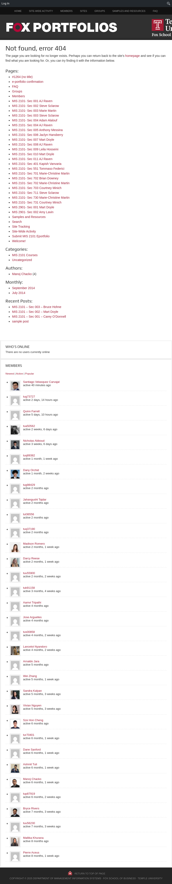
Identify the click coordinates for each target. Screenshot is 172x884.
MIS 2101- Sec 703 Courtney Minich (37, 188)
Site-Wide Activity (41, 11)
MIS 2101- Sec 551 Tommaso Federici (38, 168)
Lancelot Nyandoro (35, 646)
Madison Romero (34, 543)
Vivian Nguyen (32, 705)
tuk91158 (29, 587)
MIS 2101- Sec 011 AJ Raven (32, 159)
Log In (5, 3)
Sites (83, 11)
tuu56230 (29, 823)
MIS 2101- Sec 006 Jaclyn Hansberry (37, 135)
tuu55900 (29, 573)
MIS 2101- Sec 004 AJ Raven (32, 125)
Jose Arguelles (32, 617)
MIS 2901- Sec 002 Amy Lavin (32, 212)
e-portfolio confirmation (27, 81)
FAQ (155, 11)
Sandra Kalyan (32, 690)
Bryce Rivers (31, 808)
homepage (132, 56)
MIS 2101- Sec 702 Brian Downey (35, 178)
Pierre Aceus (31, 852)
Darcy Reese (31, 558)
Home (18, 11)
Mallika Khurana (33, 837)
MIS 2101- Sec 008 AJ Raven (32, 144)
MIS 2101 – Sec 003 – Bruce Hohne (36, 307)
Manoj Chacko (22, 274)
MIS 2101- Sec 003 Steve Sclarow (35, 115)
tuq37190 (29, 529)
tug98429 (29, 484)
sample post (20, 321)
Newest (9, 373)
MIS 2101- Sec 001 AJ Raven (32, 101)
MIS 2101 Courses (25, 255)
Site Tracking (21, 226)
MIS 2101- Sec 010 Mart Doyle (33, 154)
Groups (99, 11)
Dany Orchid (31, 470)
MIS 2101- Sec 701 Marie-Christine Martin (40, 173)
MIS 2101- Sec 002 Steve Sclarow (35, 106)
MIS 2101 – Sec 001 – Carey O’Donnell (39, 316)
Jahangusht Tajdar (34, 499)
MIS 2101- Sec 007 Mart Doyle (33, 139)
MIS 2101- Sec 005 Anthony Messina (37, 130)
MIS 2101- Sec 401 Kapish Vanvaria (37, 164)
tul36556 (28, 514)
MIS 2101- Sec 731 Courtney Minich (37, 202)
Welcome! (19, 241)
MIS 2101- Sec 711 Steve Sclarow (35, 192)
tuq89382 (29, 455)
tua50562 (29, 426)
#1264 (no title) (22, 77)
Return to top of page (89, 873)
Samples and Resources (128, 11)
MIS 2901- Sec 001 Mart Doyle (33, 207)
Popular (29, 373)
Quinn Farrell (31, 411)
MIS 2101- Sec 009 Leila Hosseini (35, 149)
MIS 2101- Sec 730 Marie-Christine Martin (40, 197)
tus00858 (29, 632)
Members (66, 11)
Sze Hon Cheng (33, 720)
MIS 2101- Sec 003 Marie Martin (34, 110)
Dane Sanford (32, 749)
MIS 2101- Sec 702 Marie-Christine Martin (40, 183)
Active (19, 373)
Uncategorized (22, 260)
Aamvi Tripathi (32, 602)
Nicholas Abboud (34, 440)
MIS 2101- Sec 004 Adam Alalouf (34, 120)
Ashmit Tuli (30, 764)
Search (17, 221)
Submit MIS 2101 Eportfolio (30, 236)
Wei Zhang (30, 676)
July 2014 (18, 293)
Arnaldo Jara (31, 661)
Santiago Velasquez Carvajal (41, 381)
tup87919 (29, 793)
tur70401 (28, 734)
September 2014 (23, 288)
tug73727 (29, 396)
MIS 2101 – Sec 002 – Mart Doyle (35, 311)
